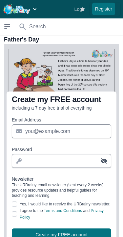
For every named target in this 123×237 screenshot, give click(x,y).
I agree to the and (62, 214)
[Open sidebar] (7, 26)
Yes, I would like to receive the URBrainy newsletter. (65, 204)
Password (22, 149)
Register (103, 9)
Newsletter (61, 187)
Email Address (26, 119)
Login (80, 9)
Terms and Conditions (63, 210)
